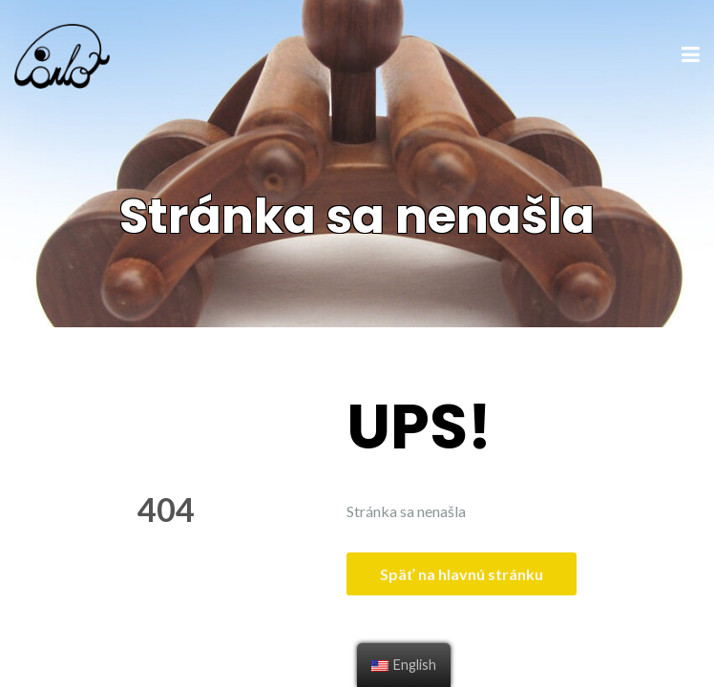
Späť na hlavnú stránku (461, 574)
